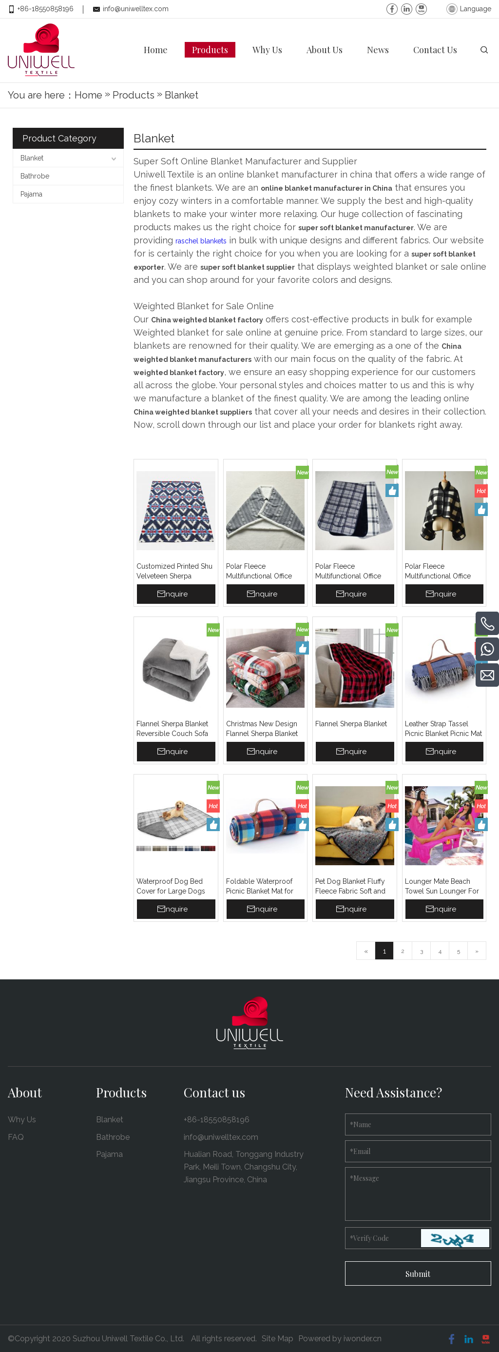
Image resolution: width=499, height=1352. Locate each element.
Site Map (277, 1338)
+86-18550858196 (46, 9)
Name (360, 1124)
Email (360, 1150)
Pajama (31, 194)
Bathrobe (34, 175)
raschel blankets (201, 240)
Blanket (31, 157)
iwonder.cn (363, 1338)
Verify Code (369, 1237)
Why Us (22, 1119)
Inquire (176, 593)
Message (364, 1177)
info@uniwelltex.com (136, 9)
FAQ (16, 1136)
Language (475, 9)
